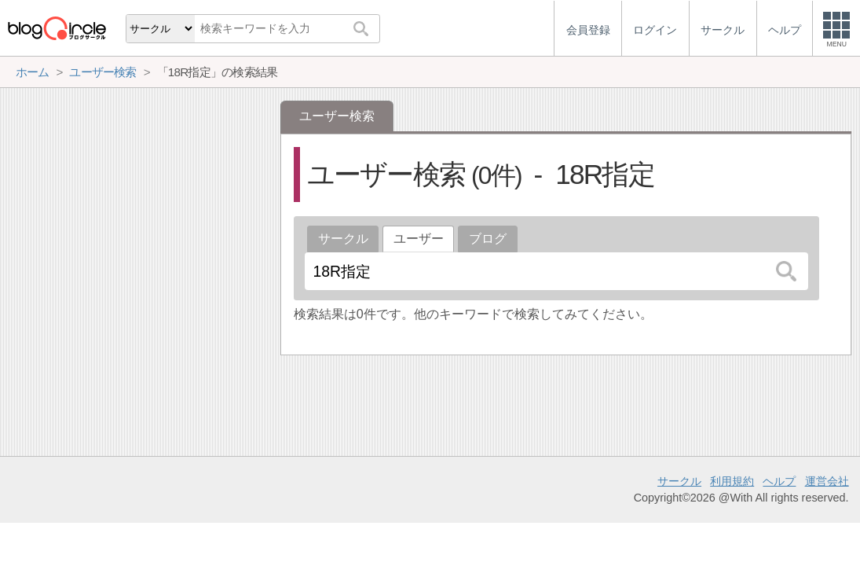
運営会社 (827, 481)
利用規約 (732, 481)
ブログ (488, 238)
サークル (343, 238)
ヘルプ (779, 481)
